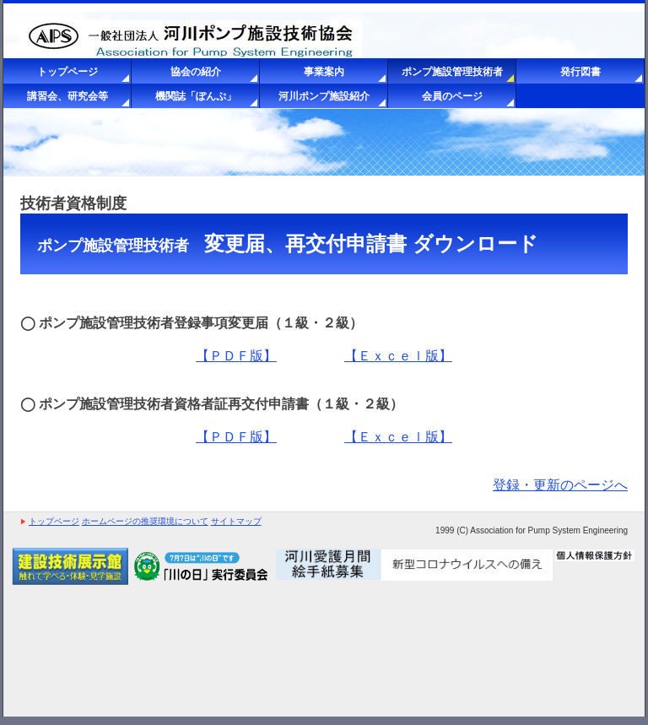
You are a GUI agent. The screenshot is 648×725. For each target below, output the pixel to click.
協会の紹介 (195, 72)
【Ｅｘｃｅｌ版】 (398, 356)
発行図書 (580, 72)
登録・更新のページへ (560, 485)
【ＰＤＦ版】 (236, 356)
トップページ (67, 72)
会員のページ (452, 96)
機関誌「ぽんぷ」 (195, 96)
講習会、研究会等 (67, 96)
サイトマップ (236, 521)
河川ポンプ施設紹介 (324, 96)
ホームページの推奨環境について (145, 521)
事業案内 (324, 72)
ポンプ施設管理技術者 (452, 72)
